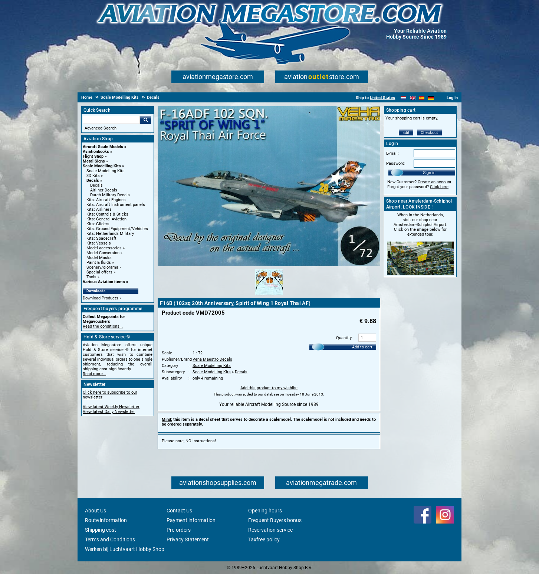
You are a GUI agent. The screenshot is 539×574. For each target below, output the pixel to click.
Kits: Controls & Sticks (107, 214)
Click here (439, 186)
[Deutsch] (431, 97)
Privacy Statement (188, 539)
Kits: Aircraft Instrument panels (115, 204)
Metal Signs (94, 161)
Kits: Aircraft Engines (106, 199)
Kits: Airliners (99, 209)
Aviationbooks (96, 151)
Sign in (429, 172)
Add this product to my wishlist (269, 388)
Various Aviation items (104, 281)
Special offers (99, 272)
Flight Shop (93, 156)
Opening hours (265, 511)
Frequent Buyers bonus (275, 520)
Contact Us (179, 511)
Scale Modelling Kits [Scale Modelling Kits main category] (105, 170)
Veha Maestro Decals (212, 359)
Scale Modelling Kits (102, 166)
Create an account (434, 182)
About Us (95, 511)
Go (145, 120)
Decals (92, 180)
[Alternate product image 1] (269, 295)
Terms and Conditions (110, 539)
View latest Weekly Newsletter (111, 406)
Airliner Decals (103, 190)
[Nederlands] (403, 97)
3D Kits (93, 175)
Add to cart (362, 347)
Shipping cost (100, 530)
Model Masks (99, 257)
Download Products (100, 298)
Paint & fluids (98, 262)
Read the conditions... (103, 326)
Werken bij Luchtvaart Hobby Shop (124, 549)
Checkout (429, 132)
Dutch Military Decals (110, 195)
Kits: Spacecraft (101, 238)
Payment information (191, 520)
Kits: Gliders (97, 224)
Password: (395, 163)
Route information (106, 520)
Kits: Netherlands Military (110, 233)
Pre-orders (179, 530)
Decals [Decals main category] (96, 185)
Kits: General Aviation (106, 219)
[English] (412, 97)
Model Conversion (102, 252)
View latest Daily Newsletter (109, 411)
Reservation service (270, 530)
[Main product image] (269, 264)
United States (382, 97)
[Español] (422, 97)
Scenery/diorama (102, 267)
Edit (406, 132)
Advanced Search (100, 128)
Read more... (94, 373)
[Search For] (111, 120)
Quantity (344, 337)
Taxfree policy (264, 539)
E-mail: (392, 153)
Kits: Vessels (98, 243)
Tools (91, 277)
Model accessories (104, 248)
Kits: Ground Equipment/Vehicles (117, 228)
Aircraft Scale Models (103, 146)
